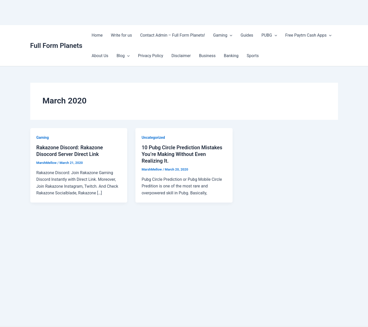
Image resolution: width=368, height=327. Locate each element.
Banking (231, 55)
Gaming (222, 35)
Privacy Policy (150, 55)
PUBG (269, 35)
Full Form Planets (56, 45)
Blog (123, 56)
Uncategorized (153, 137)
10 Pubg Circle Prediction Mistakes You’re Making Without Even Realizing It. (182, 154)
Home (97, 35)
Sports (253, 55)
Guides (247, 35)
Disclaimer (181, 55)
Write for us (121, 35)
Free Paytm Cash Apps (308, 35)
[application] (229, 35)
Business (207, 55)
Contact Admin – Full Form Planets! (172, 35)
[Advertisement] (93, 11)
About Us (100, 55)
